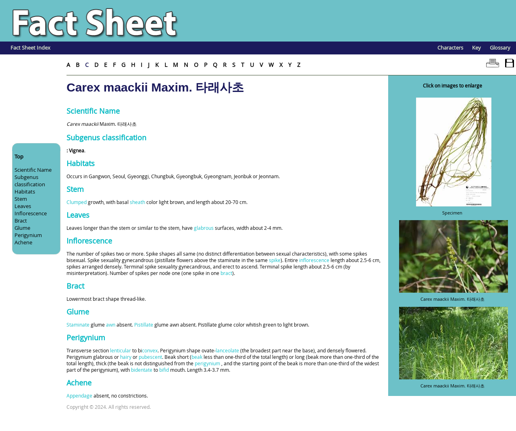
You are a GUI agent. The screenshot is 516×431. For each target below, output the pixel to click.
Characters (450, 47)
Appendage (79, 395)
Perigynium (28, 235)
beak (196, 357)
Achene (23, 242)
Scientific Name (33, 169)
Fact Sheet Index (30, 47)
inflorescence (314, 260)
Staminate (78, 324)
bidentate (141, 369)
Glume (22, 227)
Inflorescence (31, 213)
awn (110, 324)
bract (226, 273)
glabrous (204, 228)
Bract (21, 220)
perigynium (207, 363)
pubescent (150, 357)
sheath (137, 202)
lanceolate (227, 350)
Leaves (23, 206)
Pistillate (143, 324)
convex (150, 350)
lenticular (120, 350)
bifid (164, 369)
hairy (125, 357)
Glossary (500, 47)
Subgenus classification (30, 180)
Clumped (77, 202)
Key (476, 47)
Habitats (25, 191)
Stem (21, 198)
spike (275, 260)
